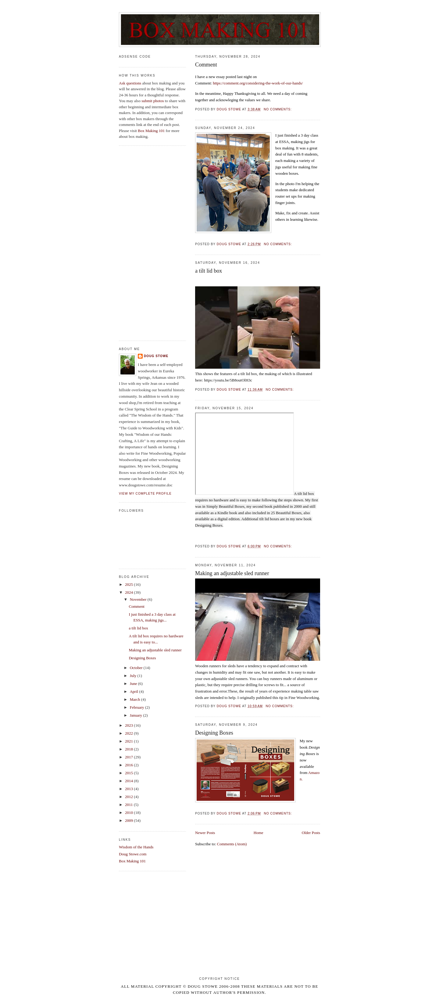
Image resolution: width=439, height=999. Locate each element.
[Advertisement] (152, 243)
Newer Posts (205, 832)
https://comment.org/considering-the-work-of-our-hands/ (258, 83)
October (137, 667)
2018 (129, 749)
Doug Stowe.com (132, 854)
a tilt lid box (208, 271)
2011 (129, 804)
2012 (129, 796)
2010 (129, 812)
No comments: (278, 109)
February (137, 707)
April (134, 691)
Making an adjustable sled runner (232, 573)
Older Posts (311, 832)
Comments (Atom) (232, 844)
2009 (129, 820)
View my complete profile (145, 493)
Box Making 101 (151, 130)
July (133, 675)
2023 (129, 725)
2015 (129, 773)
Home (258, 832)
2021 (129, 741)
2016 (129, 765)
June (134, 683)
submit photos (152, 100)
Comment (206, 65)
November (139, 599)
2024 (129, 592)
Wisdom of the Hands (136, 847)
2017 (129, 757)
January (136, 715)
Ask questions (130, 83)
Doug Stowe (156, 356)
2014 (129, 781)
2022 (129, 733)
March (135, 699)
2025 (129, 584)
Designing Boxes (214, 733)
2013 (129, 788)
